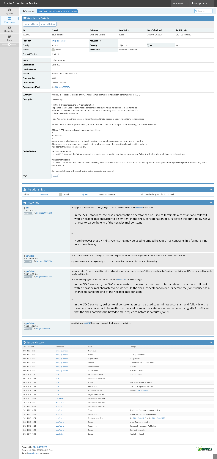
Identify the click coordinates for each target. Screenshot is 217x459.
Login (40, 11)
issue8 (55, 176)
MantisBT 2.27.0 (40, 447)
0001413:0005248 (141, 390)
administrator (33, 453)
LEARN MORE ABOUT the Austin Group (60, 11)
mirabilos (29, 255)
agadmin (59, 434)
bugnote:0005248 (44, 212)
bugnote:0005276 (44, 276)
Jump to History (48, 24)
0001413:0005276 (62, 87)
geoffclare (29, 271)
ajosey (85, 194)
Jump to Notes (31, 24)
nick (27, 207)
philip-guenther (58, 40)
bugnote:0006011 (44, 328)
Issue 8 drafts (180, 3)
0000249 (44, 194)
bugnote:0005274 (44, 261)
